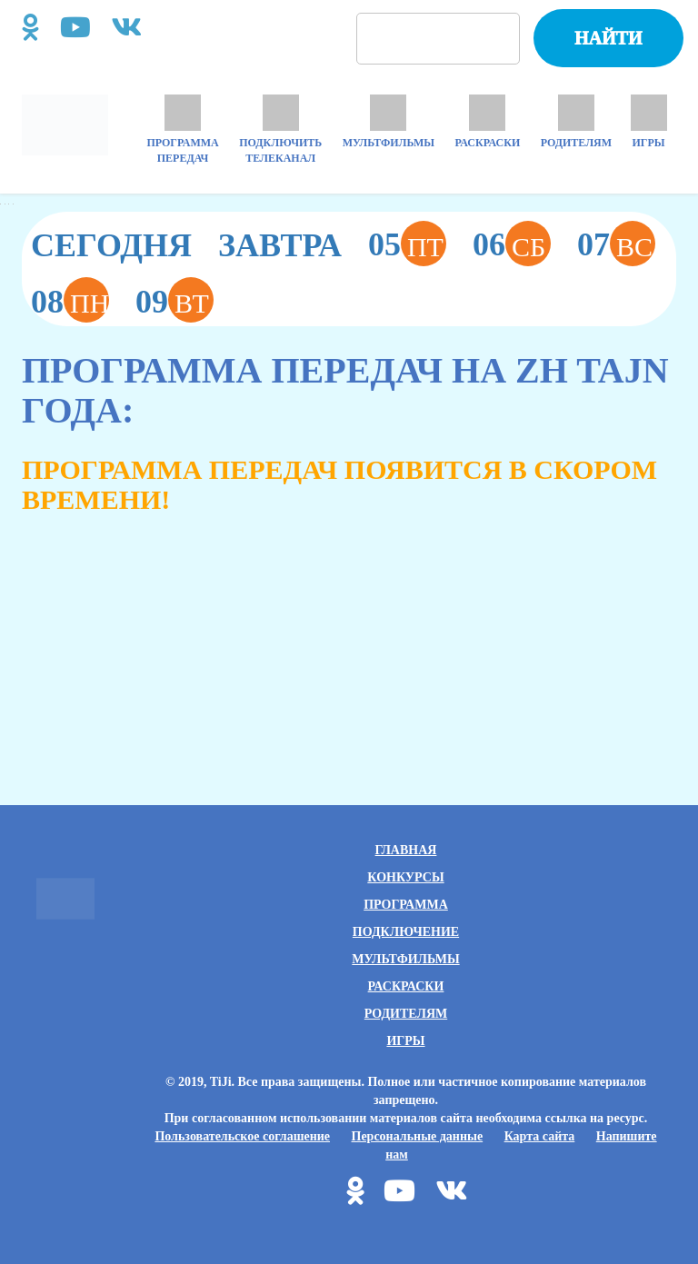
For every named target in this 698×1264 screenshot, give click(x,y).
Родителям (405, 1013)
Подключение (406, 932)
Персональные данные (418, 1136)
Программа (406, 904)
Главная (406, 850)
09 (174, 300)
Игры (405, 1041)
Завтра (280, 245)
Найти (608, 38)
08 (70, 300)
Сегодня (111, 245)
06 (512, 243)
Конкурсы (405, 877)
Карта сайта (539, 1136)
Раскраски (406, 986)
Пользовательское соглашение (242, 1136)
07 (616, 243)
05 (407, 243)
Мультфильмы (405, 959)
